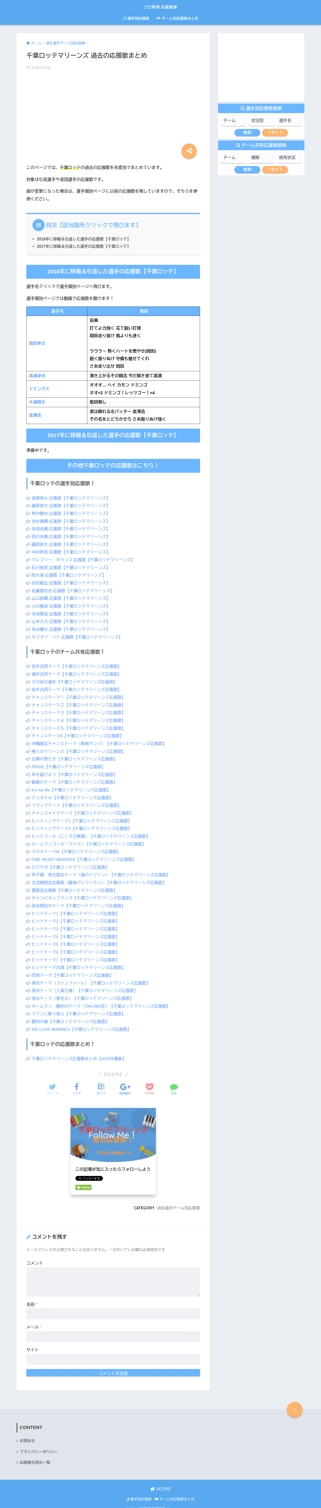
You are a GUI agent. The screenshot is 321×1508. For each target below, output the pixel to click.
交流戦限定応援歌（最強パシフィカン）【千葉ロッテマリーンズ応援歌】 (97, 878)
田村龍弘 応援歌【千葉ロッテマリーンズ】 (69, 582)
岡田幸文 (37, 343)
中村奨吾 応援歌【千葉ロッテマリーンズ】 (69, 551)
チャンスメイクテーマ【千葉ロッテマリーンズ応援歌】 (81, 810)
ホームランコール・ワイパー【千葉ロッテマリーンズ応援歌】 (87, 840)
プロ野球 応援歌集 (160, 6)
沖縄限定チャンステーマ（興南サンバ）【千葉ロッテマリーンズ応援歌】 (97, 741)
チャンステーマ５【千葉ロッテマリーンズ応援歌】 (77, 726)
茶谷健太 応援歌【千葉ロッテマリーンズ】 (69, 627)
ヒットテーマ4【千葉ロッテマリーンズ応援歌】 (74, 932)
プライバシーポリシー (39, 1446)
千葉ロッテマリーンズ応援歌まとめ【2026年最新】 (77, 1053)
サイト (32, 1344)
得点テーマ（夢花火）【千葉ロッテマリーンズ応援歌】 (81, 993)
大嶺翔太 (37, 402)
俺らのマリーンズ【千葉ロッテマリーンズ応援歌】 (77, 749)
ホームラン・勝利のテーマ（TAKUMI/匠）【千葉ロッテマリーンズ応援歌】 (99, 1000)
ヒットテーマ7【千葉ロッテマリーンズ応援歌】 (74, 955)
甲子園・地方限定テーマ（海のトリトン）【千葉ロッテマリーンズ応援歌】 (99, 871)
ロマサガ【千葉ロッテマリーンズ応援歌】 (68, 863)
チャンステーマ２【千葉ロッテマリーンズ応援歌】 (77, 703)
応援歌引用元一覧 (35, 1457)
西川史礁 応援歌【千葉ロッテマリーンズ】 (69, 536)
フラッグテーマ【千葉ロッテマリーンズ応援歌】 (74, 802)
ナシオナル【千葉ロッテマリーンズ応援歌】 (70, 794)
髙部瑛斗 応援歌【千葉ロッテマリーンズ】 (69, 498)
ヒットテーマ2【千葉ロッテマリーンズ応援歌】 (74, 917)
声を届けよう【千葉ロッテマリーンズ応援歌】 (72, 771)
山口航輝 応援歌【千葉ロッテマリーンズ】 (69, 597)
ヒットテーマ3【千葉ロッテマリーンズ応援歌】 (74, 924)
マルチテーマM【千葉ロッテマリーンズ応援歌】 (74, 848)
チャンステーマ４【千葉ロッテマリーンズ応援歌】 (77, 718)
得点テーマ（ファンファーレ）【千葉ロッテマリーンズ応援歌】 (89, 978)
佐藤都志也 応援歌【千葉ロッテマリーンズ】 (71, 589)
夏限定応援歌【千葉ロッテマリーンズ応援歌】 (72, 886)
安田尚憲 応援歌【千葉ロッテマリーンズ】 (69, 528)
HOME (160, 1483)
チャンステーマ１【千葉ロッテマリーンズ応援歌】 (77, 695)
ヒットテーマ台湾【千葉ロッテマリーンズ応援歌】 (77, 962)
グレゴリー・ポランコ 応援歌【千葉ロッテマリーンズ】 (81, 559)
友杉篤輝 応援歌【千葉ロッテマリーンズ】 (69, 521)
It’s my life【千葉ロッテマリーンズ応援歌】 (69, 787)
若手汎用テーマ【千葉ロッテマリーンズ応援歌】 (74, 664)
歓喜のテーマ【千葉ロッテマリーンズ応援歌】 (72, 779)
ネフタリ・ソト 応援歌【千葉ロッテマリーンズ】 (75, 635)
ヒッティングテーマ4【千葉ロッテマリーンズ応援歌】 (80, 825)
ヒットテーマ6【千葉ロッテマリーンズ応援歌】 (74, 947)
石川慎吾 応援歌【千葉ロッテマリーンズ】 (69, 566)
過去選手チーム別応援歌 (178, 1202)
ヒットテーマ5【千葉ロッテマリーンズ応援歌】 (74, 939)
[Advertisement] (113, 113)
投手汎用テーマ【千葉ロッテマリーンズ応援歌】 (74, 687)
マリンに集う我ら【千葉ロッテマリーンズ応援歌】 (77, 1008)
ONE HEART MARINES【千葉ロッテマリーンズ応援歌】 (82, 855)
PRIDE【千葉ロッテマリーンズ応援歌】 (66, 764)
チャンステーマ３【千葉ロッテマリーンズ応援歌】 (77, 710)
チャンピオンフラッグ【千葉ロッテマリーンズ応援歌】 (81, 894)
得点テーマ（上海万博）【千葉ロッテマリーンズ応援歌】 (83, 985)
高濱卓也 (37, 376)
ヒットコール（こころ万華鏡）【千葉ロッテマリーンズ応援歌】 (89, 832)
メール (34, 1321)
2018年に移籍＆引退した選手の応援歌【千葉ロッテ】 (85, 239)
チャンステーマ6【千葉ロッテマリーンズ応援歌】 (76, 733)
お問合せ (27, 1435)
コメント (34, 1257)
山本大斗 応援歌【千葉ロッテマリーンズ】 (69, 620)
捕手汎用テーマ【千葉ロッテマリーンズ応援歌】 (74, 672)
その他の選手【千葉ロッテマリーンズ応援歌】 (72, 680)
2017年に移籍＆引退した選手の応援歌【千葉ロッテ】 (85, 246)
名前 (32, 1298)
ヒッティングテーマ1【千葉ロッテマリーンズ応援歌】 (80, 817)
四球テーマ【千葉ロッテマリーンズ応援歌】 (70, 970)
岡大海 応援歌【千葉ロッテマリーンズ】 (67, 574)
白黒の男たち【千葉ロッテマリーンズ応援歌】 (72, 756)
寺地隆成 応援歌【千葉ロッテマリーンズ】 (69, 612)
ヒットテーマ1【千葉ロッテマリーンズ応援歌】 (74, 909)
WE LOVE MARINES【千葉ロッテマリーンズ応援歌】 (79, 1023)
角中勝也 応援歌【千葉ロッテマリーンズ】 (69, 513)
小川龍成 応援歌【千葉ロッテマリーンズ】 (69, 604)
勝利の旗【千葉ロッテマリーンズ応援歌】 (68, 1016)
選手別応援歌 (136, 18)
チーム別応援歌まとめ (177, 18)
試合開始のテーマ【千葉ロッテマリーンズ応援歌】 (77, 901)
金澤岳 (35, 415)
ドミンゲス (39, 389)
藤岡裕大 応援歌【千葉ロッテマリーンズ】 (69, 544)
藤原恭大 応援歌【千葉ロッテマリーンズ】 (69, 505)
